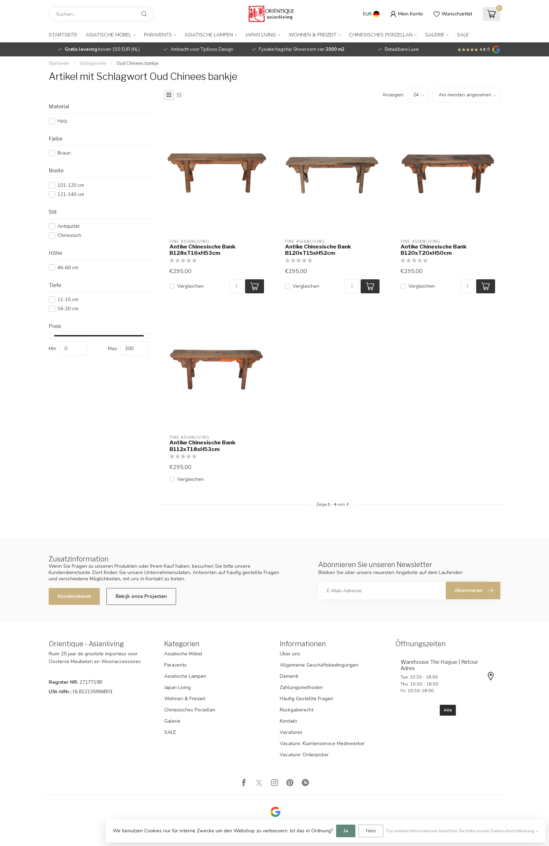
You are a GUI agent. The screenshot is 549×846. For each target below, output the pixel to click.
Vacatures (291, 732)
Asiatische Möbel (108, 35)
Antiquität (68, 226)
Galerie (434, 35)
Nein (371, 830)
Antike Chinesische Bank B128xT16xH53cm (202, 250)
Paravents (158, 35)
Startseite (63, 35)
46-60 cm (67, 267)
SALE (463, 35)
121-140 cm (70, 194)
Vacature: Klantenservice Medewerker (322, 743)
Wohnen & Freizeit (312, 35)
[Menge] (236, 286)
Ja (345, 830)
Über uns (290, 653)
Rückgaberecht (296, 710)
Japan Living (260, 35)
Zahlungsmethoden (301, 687)
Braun (64, 153)
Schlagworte (92, 63)
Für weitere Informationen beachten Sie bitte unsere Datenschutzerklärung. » (462, 831)
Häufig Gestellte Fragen (306, 698)
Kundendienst (74, 596)
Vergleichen (190, 286)
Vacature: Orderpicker (304, 754)
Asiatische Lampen (209, 35)
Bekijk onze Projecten (141, 596)
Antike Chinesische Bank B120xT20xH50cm (433, 250)
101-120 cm (70, 185)
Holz (62, 121)
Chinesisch (69, 235)
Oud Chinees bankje (138, 63)
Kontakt (288, 721)
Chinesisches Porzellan (380, 35)
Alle (448, 710)
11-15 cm (67, 299)
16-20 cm (67, 308)
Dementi (289, 676)
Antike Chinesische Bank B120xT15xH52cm (318, 250)
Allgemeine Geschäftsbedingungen (319, 665)
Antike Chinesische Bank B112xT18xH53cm (202, 445)
